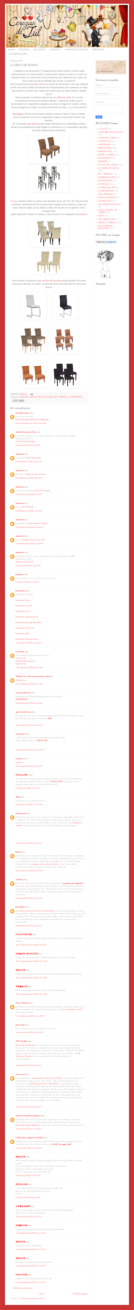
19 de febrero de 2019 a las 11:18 (29, 494)
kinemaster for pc (23, 600)
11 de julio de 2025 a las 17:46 (28, 1197)
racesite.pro (20, 734)
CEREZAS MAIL (105, 151)
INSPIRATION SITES (107, 177)
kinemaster (21, 591)
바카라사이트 (21, 699)
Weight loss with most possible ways (32, 676)
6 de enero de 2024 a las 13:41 (28, 843)
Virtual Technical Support (37, 523)
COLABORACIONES (17, 54)
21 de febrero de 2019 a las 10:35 (29, 527)
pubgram (20, 574)
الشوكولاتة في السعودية (73, 883)
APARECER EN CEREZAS (76, 50)
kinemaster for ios (23, 611)
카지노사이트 (57, 782)
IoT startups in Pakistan (25, 1045)
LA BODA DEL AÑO (107, 188)
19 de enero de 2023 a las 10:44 (29, 805)
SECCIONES (39, 50)
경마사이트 (42, 741)
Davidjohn (20, 907)
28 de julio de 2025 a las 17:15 (28, 1217)
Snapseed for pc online (25, 661)
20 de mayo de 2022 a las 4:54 (29, 766)
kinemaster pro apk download (28, 622)
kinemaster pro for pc (24, 628)
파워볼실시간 (21, 987)
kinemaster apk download (27, 617)
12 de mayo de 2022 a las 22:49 (29, 750)
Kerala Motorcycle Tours (26, 442)
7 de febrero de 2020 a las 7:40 (29, 668)
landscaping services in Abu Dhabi (47, 1078)
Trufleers (19, 880)
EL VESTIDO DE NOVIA (108, 168)
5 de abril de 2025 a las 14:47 (28, 1107)
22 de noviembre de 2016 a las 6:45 (31, 423)
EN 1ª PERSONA (60, 397)
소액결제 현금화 (23, 1206)
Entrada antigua (80, 1294)
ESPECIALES (98, 50)
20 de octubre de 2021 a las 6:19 (29, 684)
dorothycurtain (22, 413)
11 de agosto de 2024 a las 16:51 (29, 926)
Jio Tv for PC (21, 658)
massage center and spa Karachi (45, 864)
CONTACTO (55, 50)
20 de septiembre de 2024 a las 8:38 (31, 961)
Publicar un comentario (22, 1288)
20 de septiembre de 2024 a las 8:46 (31, 994)
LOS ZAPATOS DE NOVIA (109, 204)
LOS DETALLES (104, 201)
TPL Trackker (22, 1041)
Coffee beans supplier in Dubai (29, 1138)
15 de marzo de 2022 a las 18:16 (29, 703)
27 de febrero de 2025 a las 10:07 (30, 1016)
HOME (11, 50)
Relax (18, 852)
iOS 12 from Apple (42, 491)
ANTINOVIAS (104, 141)
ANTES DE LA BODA (26, 397)
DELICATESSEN (105, 158)
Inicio (41, 1294)
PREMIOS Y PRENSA (107, 223)
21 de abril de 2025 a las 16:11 (28, 1129)
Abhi (18, 797)
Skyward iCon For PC (25, 562)
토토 (50, 719)
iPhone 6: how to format (36, 474)
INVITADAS (103, 184)
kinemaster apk (22, 633)
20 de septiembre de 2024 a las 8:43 (31, 978)
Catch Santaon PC (33, 458)
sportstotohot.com (23, 712)
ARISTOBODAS (104, 145)
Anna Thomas (22, 1003)
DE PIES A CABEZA (106, 155)
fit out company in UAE (72, 1010)
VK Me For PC (27, 507)
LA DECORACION (75, 397)
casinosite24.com (23, 693)
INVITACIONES (105, 181)
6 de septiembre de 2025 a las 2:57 (30, 1266)
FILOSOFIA (24, 50)
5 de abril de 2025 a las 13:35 (28, 1065)
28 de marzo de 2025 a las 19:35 (29, 1032)
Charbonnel (21, 813)
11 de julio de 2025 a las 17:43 (28, 1176)
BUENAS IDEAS (105, 148)
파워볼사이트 (21, 1226)
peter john (20, 1025)
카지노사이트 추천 (24, 935)
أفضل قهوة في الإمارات (61, 1144)
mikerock (20, 454)
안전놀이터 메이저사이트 (27, 954)
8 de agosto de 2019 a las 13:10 (28, 643)
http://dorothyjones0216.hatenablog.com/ (32, 420)
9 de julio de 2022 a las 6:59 (28, 788)
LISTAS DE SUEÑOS (106, 198)
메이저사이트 (21, 1184)
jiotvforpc (20, 652)
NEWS (101, 216)
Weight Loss (21, 680)
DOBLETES (102, 162)
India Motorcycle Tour (26, 432)
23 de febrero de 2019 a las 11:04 (29, 544)
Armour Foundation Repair (28, 1116)
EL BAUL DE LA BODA (45, 397)
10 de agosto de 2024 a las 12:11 (29, 898)
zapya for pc (21, 664)
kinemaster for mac (24, 606)
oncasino (19, 759)
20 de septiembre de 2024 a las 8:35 (31, 945)
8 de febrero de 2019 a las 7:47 (29, 462)
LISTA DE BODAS (105, 194)
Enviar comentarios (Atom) (32, 1299)
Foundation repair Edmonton (28, 1125)
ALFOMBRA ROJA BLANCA (110, 132)
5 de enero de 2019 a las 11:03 (28, 445)
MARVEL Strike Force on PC (33, 540)
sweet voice (20, 1074)
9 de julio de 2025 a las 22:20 (28, 1148)
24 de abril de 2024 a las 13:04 (29, 871)
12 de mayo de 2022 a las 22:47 (29, 725)
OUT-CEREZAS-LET (106, 219)
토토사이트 (20, 970)
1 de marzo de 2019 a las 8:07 (28, 566)
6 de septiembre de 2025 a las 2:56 (31, 1233)
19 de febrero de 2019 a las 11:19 (29, 511)
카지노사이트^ (22, 775)
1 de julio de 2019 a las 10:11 (27, 582)
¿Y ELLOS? (102, 129)
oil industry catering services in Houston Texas (35, 911)
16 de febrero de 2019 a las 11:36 (29, 478)
